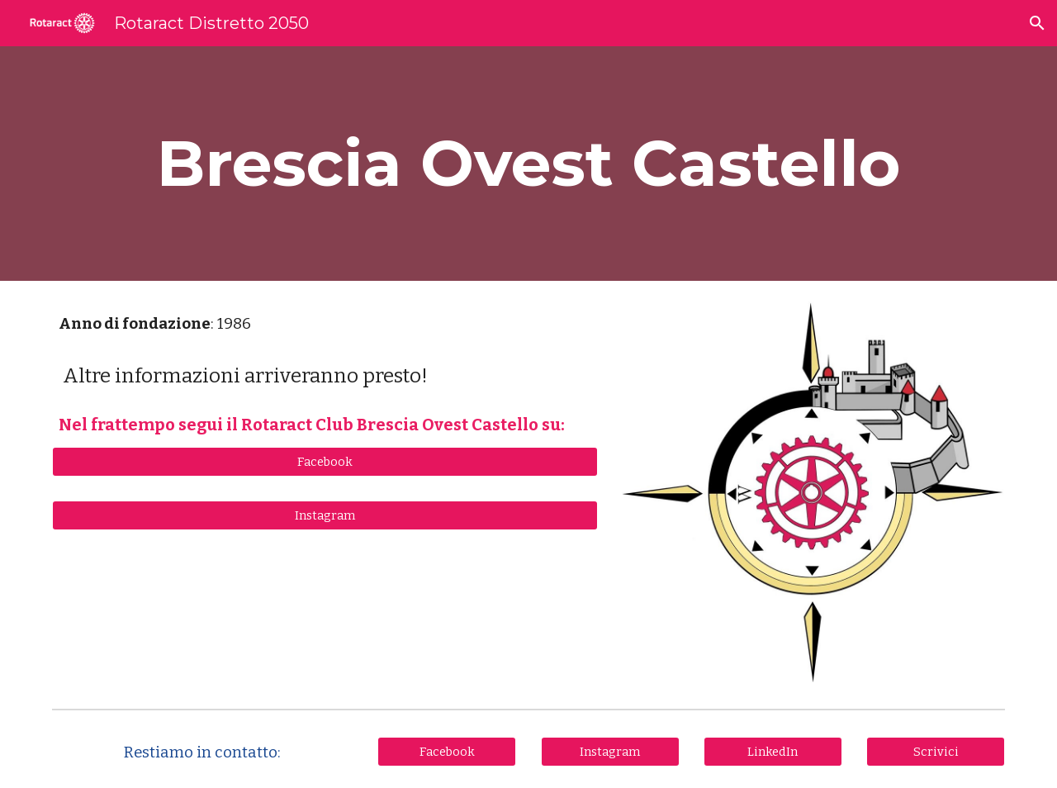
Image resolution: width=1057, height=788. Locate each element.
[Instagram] (325, 515)
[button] (1037, 23)
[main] (528, 163)
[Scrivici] (935, 751)
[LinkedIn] (772, 751)
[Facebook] (325, 462)
